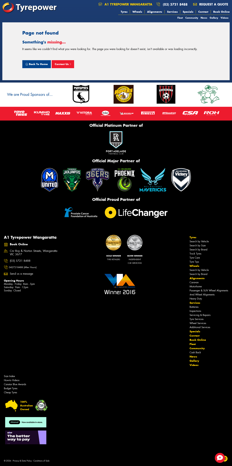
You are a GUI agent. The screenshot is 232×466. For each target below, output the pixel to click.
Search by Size (198, 245)
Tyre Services (196, 319)
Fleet (180, 17)
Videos (224, 17)
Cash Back (195, 352)
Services (172, 11)
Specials (188, 11)
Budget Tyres (10, 388)
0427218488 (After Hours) (23, 267)
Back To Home (36, 64)
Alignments (154, 11)
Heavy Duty (196, 298)
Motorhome (196, 286)
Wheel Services (198, 323)
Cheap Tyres (10, 392)
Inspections (195, 311)
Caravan (194, 282)
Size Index (9, 376)
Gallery (214, 17)
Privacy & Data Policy (22, 460)
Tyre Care (195, 257)
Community (191, 17)
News (204, 17)
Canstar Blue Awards (15, 384)
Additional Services (200, 327)
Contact (203, 11)
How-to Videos (11, 380)
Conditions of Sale (41, 460)
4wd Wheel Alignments (202, 294)
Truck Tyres (195, 253)
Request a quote (210, 4)
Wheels (137, 11)
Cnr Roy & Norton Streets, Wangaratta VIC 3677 (33, 252)
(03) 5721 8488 (175, 4)
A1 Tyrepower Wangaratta (125, 4)
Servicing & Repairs (200, 315)
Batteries (194, 307)
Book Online (221, 11)
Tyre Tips (194, 261)
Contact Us (63, 64)
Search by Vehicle (199, 241)
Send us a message (21, 274)
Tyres (124, 11)
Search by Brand (198, 249)
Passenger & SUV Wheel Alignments (209, 290)
